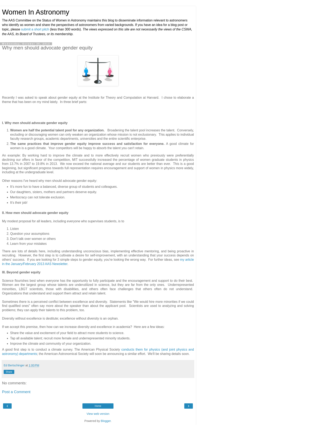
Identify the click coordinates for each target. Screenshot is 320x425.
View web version (98, 413)
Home (98, 406)
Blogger (106, 421)
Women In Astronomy (35, 12)
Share (9, 371)
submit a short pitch (35, 29)
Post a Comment (16, 392)
